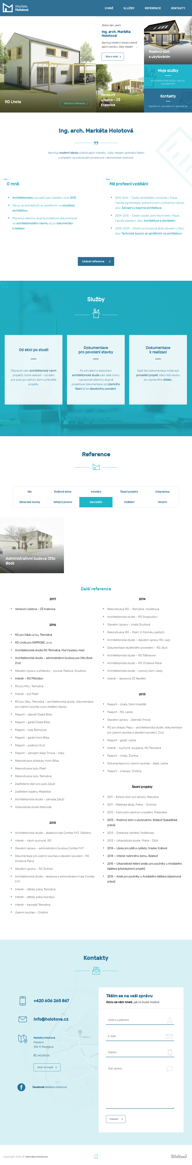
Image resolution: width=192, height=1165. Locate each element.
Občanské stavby (29, 502)
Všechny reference (74, 103)
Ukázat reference (93, 261)
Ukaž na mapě (45, 1067)
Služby (129, 8)
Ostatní (162, 502)
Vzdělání (129, 502)
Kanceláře (96, 502)
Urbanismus (162, 491)
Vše (29, 491)
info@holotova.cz (51, 1019)
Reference (153, 8)
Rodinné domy (62, 491)
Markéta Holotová (49, 1087)
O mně (109, 8)
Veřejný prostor (62, 502)
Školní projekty (129, 491)
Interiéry (96, 491)
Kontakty (178, 8)
